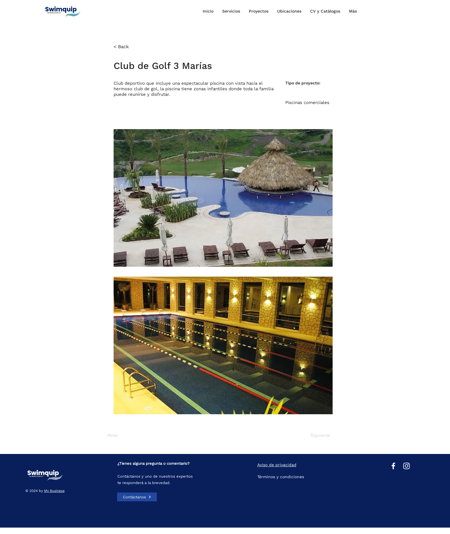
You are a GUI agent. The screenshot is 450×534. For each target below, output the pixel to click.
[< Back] (133, 47)
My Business (54, 491)
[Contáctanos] (137, 497)
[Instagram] (406, 466)
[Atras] (126, 435)
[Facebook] (393, 466)
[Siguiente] (315, 435)
